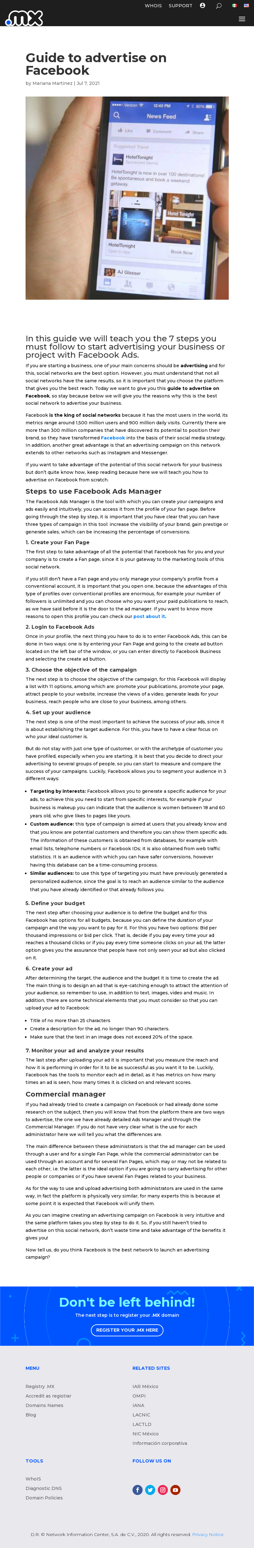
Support (180, 6)
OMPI (139, 1396)
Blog (31, 1415)
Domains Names (44, 1405)
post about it (149, 616)
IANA (138, 1405)
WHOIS (153, 6)
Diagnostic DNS (44, 1488)
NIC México (146, 1434)
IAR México (145, 1386)
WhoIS (33, 1479)
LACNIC (141, 1415)
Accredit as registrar (48, 1396)
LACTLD (142, 1424)
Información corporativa (160, 1443)
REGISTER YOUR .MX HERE (127, 1330)
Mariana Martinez (52, 83)
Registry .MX (40, 1386)
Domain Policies (44, 1498)
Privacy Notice (208, 1534)
